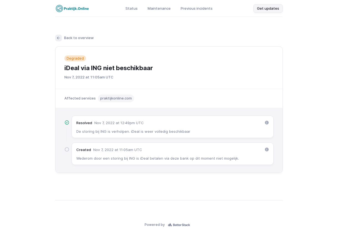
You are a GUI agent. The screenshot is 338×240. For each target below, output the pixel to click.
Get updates (268, 8)
